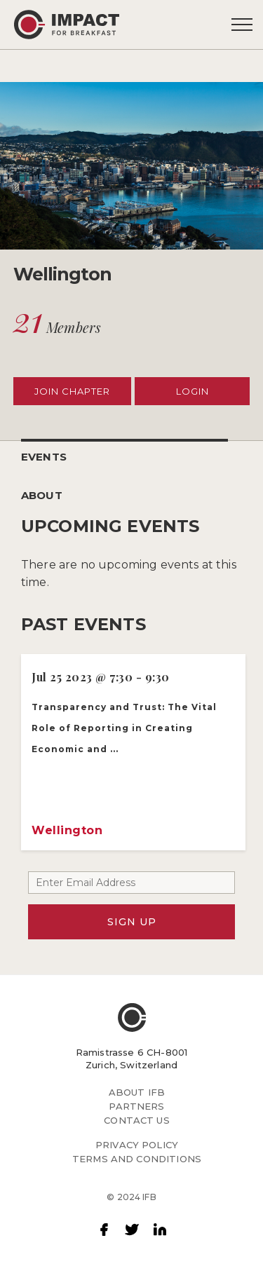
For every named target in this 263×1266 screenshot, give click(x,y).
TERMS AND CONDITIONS (136, 1158)
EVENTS (44, 456)
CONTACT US (137, 1120)
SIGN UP (131, 922)
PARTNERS (136, 1106)
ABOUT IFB (137, 1092)
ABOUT (41, 495)
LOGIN (192, 391)
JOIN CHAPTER (72, 391)
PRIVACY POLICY (136, 1144)
